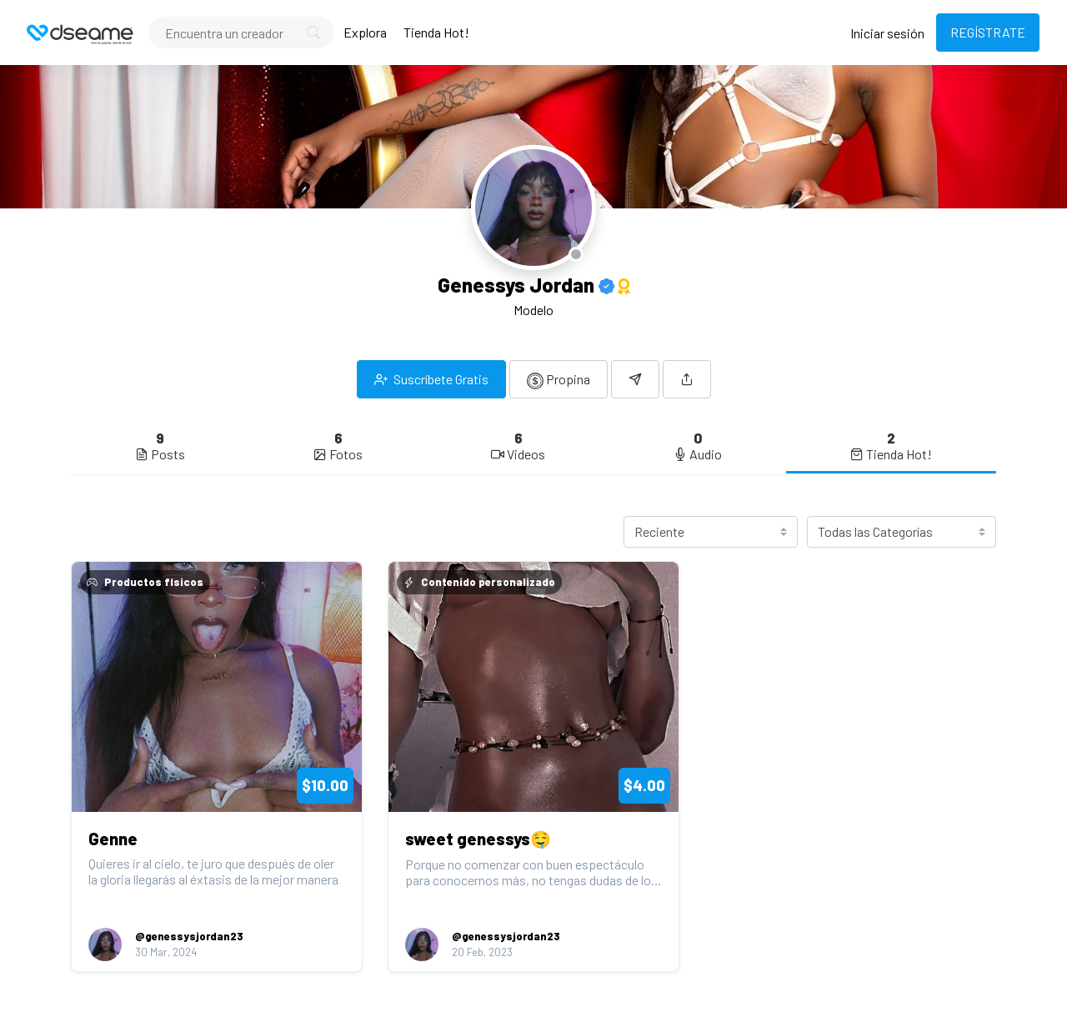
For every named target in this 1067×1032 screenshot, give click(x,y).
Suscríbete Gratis (431, 379)
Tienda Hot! (436, 32)
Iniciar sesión (887, 33)
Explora (365, 32)
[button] (687, 379)
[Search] (241, 32)
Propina (558, 380)
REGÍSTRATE (987, 32)
